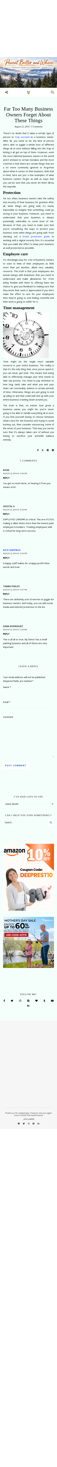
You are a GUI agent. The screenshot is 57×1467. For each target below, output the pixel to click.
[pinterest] (34, 1123)
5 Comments (37, 126)
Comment (8, 716)
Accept (28, 1459)
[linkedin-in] (38, 1123)
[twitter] (24, 1123)
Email (6, 701)
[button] (52, 1430)
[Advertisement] (28, 28)
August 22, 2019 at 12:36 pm (15, 629)
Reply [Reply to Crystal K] (6, 513)
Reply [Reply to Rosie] (6, 477)
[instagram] (29, 1123)
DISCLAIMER (29, 1119)
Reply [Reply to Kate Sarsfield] (6, 557)
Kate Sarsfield (12, 549)
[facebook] (19, 1123)
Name (7, 687)
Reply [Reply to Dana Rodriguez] (6, 633)
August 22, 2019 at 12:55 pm (15, 553)
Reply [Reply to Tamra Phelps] (6, 593)
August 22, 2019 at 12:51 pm (15, 589)
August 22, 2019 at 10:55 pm (15, 509)
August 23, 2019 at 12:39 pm (15, 473)
